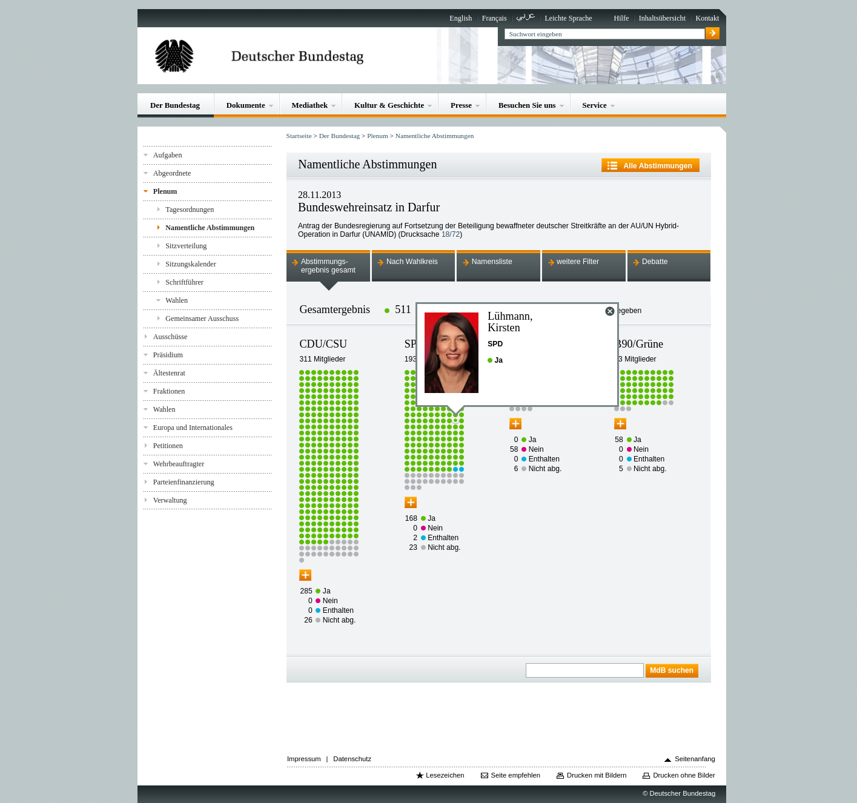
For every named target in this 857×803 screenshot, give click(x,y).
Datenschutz (352, 758)
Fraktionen (169, 391)
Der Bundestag (175, 105)
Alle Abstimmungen (658, 166)
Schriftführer (184, 282)
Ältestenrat (169, 373)
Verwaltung (170, 500)
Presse (461, 105)
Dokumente (246, 105)
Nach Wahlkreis (412, 261)
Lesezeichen (445, 775)
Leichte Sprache (568, 18)
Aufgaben (167, 155)
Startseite (299, 135)
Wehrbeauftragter (178, 464)
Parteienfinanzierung (183, 482)
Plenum (165, 191)
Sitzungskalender (190, 264)
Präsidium (168, 355)
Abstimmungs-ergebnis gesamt (328, 265)
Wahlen (176, 300)
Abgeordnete (172, 173)
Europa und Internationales (193, 427)
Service (595, 105)
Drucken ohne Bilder (684, 775)
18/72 (451, 234)
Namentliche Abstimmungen (209, 227)
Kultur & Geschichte (389, 105)
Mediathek (310, 105)
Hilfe (621, 18)
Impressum (304, 758)
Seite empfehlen (515, 775)
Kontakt (707, 18)
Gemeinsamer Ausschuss (202, 318)
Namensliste (492, 261)
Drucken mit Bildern (597, 775)
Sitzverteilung (186, 246)
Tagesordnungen (189, 209)
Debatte (655, 261)
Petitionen (168, 445)
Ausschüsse (170, 336)
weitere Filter (578, 261)
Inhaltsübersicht (662, 18)
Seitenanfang (695, 758)
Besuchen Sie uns (527, 105)
